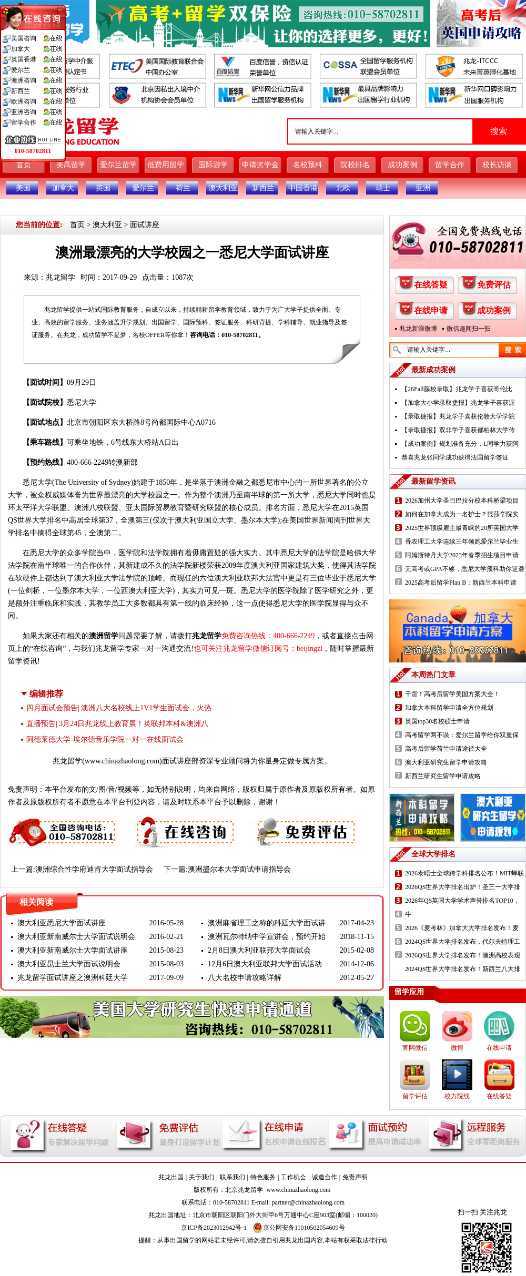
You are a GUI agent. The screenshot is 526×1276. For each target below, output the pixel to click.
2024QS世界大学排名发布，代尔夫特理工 (462, 941)
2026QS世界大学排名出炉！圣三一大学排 (462, 887)
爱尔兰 (143, 188)
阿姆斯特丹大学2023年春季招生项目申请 (462, 555)
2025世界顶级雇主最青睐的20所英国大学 (462, 528)
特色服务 (263, 1177)
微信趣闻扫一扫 (469, 328)
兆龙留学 (60, 277)
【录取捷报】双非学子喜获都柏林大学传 (458, 430)
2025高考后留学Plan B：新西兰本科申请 (461, 582)
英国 (103, 188)
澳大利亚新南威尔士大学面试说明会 (76, 937)
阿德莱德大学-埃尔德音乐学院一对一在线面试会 (105, 739)
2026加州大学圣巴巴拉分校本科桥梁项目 (462, 500)
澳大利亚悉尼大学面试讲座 (61, 923)
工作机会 (293, 1177)
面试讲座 (144, 225)
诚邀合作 (324, 1177)
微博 (457, 1048)
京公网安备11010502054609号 (298, 1227)
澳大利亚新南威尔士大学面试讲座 (72, 950)
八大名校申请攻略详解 (244, 978)
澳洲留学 (103, 636)
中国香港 (303, 188)
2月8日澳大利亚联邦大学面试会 (259, 950)
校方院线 (457, 1096)
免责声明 (355, 1177)
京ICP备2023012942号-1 (214, 1227)
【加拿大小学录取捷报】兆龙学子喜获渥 (458, 402)
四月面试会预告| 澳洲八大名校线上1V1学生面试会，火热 (118, 708)
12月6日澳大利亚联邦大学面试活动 (265, 964)
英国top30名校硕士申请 (437, 721)
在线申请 (431, 310)
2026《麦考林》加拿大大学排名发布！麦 (462, 928)
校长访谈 (497, 165)
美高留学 (71, 165)
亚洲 (423, 188)
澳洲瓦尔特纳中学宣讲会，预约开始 (267, 937)
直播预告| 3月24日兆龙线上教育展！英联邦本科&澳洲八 (117, 724)
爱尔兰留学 (118, 165)
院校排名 (355, 165)
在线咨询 (48, 648)
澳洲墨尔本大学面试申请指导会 (239, 869)
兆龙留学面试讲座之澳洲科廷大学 (72, 978)
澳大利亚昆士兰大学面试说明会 (68, 964)
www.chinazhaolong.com (122, 761)
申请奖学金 (260, 165)
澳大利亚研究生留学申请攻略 (446, 762)
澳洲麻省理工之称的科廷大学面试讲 (267, 923)
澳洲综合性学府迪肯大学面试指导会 (94, 869)
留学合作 (449, 165)
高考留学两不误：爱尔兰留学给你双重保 (462, 735)
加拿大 (63, 188)
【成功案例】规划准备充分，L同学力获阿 (460, 443)
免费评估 (494, 284)
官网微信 (415, 1048)
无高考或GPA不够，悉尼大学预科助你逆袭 (464, 569)
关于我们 (201, 1177)
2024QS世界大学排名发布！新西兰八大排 (462, 969)
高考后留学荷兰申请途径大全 (446, 748)
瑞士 (383, 188)
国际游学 (213, 165)
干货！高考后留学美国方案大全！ (452, 694)
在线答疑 (431, 284)
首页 (23, 165)
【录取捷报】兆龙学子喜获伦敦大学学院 (458, 416)
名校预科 (307, 165)
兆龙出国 (171, 1177)
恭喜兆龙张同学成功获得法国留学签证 (455, 457)
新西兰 (263, 188)
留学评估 (415, 1096)
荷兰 (183, 188)
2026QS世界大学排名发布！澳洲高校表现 (462, 955)
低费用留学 (165, 165)
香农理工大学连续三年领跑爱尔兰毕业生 (462, 541)
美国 (23, 188)
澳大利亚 (223, 188)
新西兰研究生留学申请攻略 (443, 776)
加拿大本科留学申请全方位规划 (449, 707)
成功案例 (402, 165)
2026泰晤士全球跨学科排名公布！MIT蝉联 (464, 873)
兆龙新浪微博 (418, 328)
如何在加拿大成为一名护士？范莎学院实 (462, 514)
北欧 (343, 188)
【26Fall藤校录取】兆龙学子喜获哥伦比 (456, 389)
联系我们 (232, 1177)
